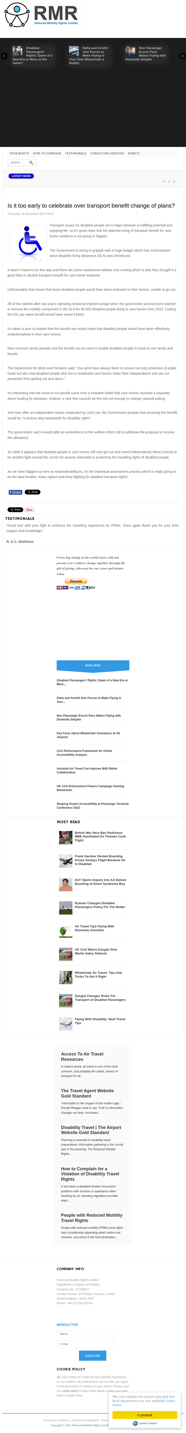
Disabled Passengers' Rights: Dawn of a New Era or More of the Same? (33, 55)
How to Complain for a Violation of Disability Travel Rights (90, 1174)
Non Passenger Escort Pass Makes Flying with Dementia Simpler (145, 53)
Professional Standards (85, 1420)
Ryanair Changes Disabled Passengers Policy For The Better (100, 905)
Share (15, 492)
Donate (134, 154)
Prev (4, 56)
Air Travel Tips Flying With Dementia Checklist (94, 928)
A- (174, 181)
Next (182, 56)
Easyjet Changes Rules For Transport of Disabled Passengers (100, 998)
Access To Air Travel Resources (82, 1057)
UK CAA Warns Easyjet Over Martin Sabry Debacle (96, 951)
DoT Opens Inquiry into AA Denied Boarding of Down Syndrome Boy (100, 882)
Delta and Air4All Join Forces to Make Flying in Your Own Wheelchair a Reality (88, 55)
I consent (145, 1415)
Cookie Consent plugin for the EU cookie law (145, 1423)
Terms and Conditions (56, 1420)
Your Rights (19, 154)
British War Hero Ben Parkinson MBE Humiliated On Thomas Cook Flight (100, 836)
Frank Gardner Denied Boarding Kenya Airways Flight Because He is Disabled (100, 860)
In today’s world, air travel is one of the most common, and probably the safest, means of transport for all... (89, 1071)
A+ (163, 181)
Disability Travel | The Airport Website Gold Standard (91, 1130)
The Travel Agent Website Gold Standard (87, 1093)
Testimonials (75, 154)
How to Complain (47, 154)
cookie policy (70, 1391)
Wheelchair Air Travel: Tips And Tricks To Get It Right (98, 974)
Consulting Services (107, 154)
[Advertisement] (93, 106)
